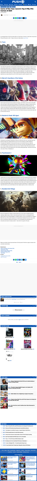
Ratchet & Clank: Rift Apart (10, 115)
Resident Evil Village (8, 189)
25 (20, 262)
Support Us (18, 450)
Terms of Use (33, 450)
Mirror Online (14, 299)
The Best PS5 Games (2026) (5, 255)
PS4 (10, 6)
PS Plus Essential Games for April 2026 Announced (13, 432)
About (5, 450)
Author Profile (16, 302)
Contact (22, 450)
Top (2, 450)
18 (6, 395)
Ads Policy (10, 452)
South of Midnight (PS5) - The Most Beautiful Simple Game (15, 443)
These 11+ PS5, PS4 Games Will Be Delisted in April (13, 438)
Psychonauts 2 (6, 153)
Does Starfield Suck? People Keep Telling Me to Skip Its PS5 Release (16, 445)
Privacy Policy (27, 450)
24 (6, 389)
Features (13, 6)
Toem (3, 42)
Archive (14, 452)
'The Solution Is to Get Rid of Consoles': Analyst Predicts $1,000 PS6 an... (17, 430)
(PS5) (7, 248)
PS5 (8, 6)
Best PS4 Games (3, 257)
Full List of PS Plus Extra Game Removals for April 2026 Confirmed (16, 428)
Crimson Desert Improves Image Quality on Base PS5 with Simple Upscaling (17, 434)
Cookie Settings (19, 452)
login (20, 319)
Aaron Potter (25, 38)
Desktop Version (26, 452)
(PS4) (4, 249)
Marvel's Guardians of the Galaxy (12, 78)
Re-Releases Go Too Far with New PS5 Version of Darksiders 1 (15, 440)
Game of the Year (3, 6)
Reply (21, 302)
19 (6, 407)
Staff (8, 450)
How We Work (12, 450)
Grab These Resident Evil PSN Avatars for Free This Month (14, 436)
